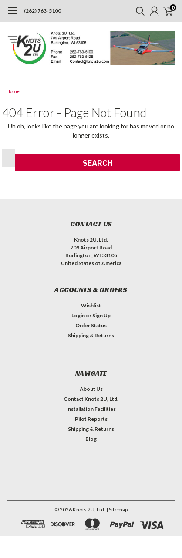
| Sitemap (117, 509)
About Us (91, 389)
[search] (138, 11)
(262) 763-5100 (42, 10)
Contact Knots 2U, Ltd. (91, 399)
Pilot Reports (91, 419)
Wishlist (91, 305)
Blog (91, 439)
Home (13, 91)
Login (78, 315)
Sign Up (101, 315)
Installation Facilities (91, 409)
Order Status (91, 325)
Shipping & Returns (91, 335)
